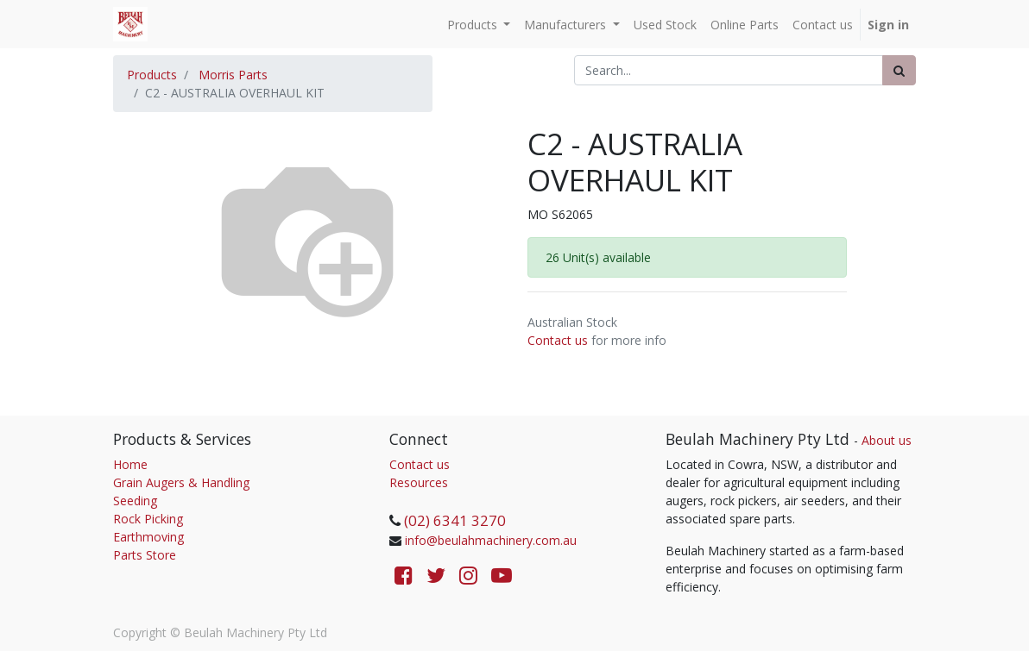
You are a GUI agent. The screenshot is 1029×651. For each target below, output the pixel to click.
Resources (418, 482)
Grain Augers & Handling (181, 482)
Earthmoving (148, 537)
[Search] (899, 70)
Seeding (135, 500)
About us (887, 440)
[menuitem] (665, 25)
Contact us (557, 340)
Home (130, 464)
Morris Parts (233, 74)
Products (152, 74)
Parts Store (144, 555)
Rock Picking (148, 518)
